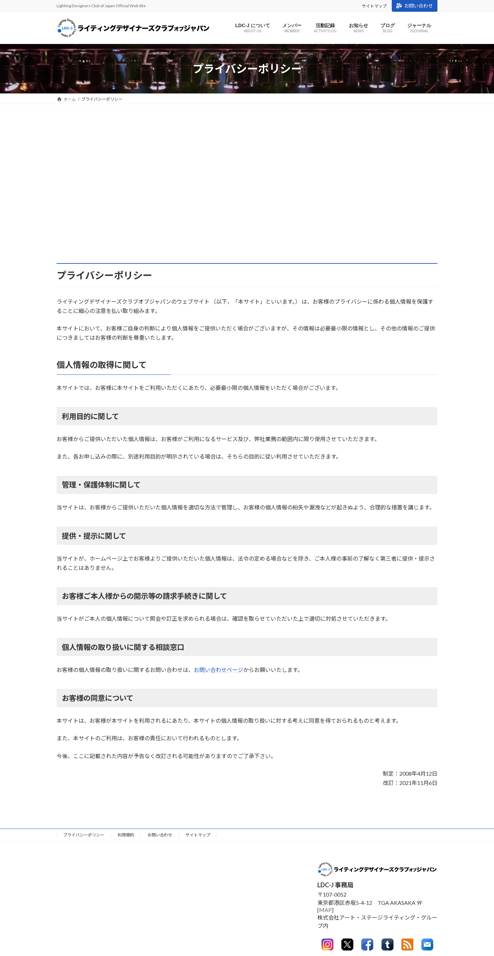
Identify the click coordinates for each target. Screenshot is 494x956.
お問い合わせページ (218, 669)
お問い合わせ (414, 6)
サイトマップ (374, 6)
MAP (325, 910)
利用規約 (126, 834)
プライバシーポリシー (83, 834)
